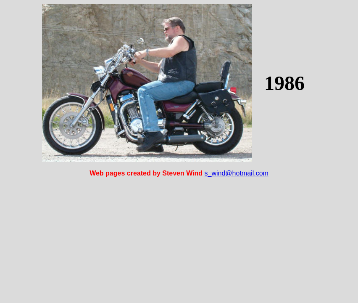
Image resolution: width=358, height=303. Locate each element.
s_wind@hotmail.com (236, 173)
